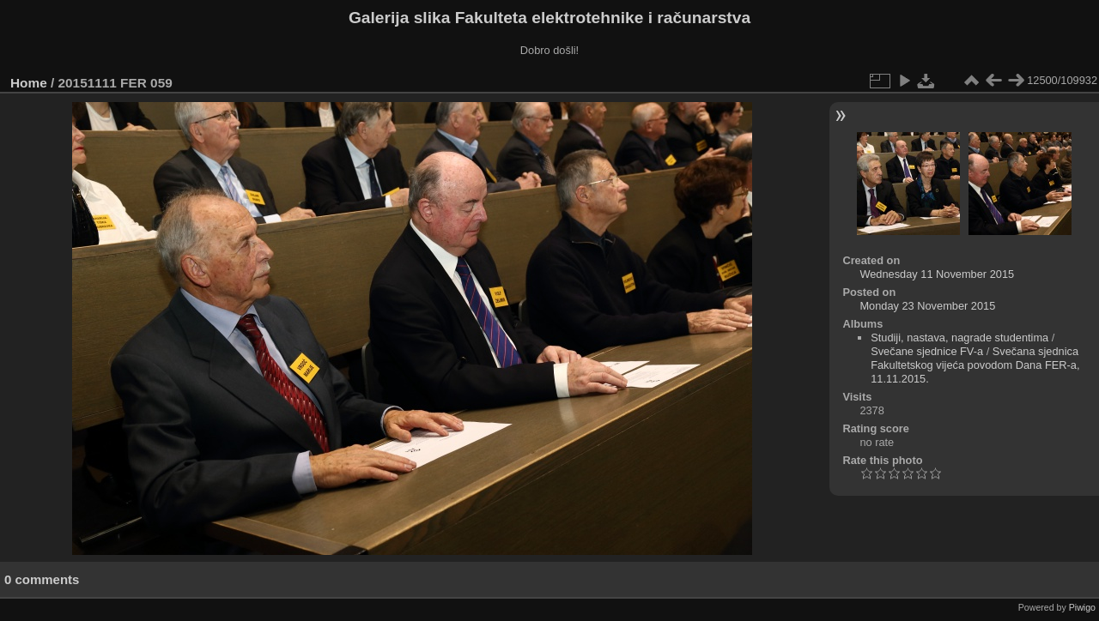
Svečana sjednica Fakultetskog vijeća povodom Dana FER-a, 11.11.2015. (975, 365)
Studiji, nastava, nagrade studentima (959, 337)
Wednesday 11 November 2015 (936, 274)
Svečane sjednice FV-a (927, 351)
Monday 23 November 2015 (927, 305)
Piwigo (1082, 607)
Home (28, 82)
